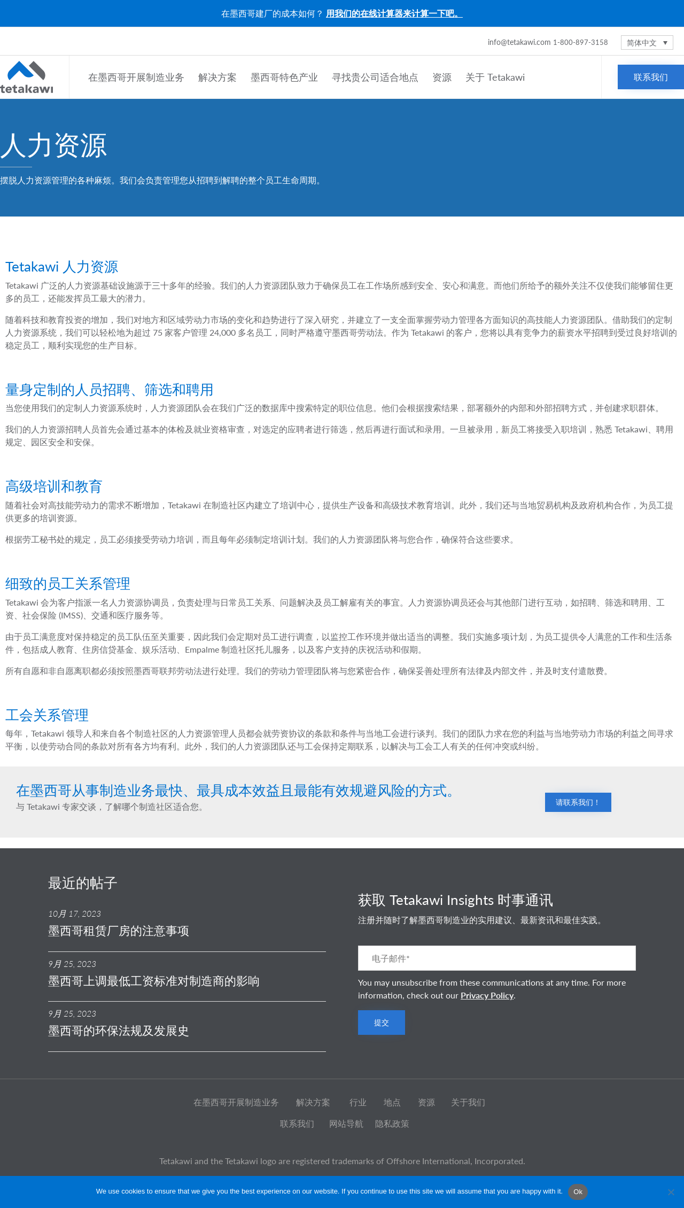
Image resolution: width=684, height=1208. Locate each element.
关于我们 (468, 1102)
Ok (577, 1192)
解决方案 (219, 77)
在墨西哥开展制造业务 (138, 77)
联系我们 (297, 1123)
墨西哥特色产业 (286, 77)
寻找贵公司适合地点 (377, 77)
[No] (670, 1192)
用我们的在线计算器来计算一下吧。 (394, 13)
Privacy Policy (487, 995)
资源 (443, 77)
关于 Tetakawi (496, 77)
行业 (358, 1102)
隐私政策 (392, 1123)
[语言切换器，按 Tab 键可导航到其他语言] (647, 42)
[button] (651, 77)
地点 (392, 1102)
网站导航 (346, 1123)
